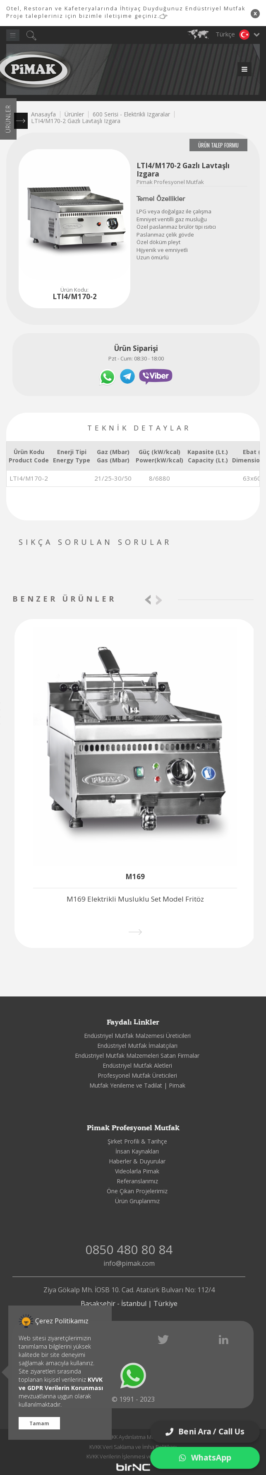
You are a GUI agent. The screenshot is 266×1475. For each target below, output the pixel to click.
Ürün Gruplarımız (137, 1201)
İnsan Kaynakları (137, 1151)
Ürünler (74, 114)
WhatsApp (205, 1457)
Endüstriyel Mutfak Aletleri (137, 1065)
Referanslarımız (137, 1181)
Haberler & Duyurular (137, 1161)
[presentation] (148, 600)
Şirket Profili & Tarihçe (137, 1141)
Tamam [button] (39, 1423)
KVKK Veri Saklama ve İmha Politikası (133, 1447)
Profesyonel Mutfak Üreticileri (137, 1075)
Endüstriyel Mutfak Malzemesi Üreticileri (137, 1036)
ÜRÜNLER (8, 119)
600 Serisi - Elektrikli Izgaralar (131, 114)
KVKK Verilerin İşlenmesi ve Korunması (133, 1456)
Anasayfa (43, 114)
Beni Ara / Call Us (205, 1431)
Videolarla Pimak (137, 1171)
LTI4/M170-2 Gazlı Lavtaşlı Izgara (75, 121)
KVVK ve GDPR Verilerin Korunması (61, 1384)
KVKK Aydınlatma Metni (133, 1437)
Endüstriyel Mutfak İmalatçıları (137, 1045)
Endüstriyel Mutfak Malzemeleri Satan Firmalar (137, 1055)
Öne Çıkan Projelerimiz (137, 1191)
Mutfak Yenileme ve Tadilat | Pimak (137, 1085)
